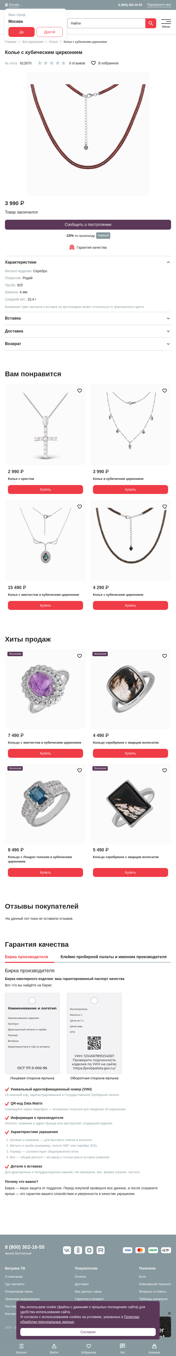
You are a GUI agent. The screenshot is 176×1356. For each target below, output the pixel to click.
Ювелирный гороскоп (155, 1284)
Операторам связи (19, 1291)
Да (21, 32)
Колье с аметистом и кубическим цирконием (43, 595)
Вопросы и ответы (152, 1291)
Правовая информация (22, 1299)
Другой (49, 32)
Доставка (82, 1284)
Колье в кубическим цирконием (118, 479)
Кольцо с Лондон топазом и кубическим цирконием (40, 859)
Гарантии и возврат (89, 1299)
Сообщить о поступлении (88, 224)
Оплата (80, 1276)
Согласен (87, 1332)
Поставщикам (15, 1306)
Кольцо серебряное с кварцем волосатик (126, 742)
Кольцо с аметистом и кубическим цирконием (44, 742)
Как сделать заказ (88, 1291)
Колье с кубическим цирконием (118, 595)
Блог (142, 1276)
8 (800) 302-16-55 (130, 5)
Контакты (12, 1314)
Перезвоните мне (159, 4)
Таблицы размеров (153, 1299)
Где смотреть (15, 1284)
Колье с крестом (21, 479)
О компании (14, 1276)
